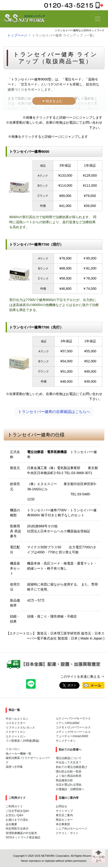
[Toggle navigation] (97, 19)
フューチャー (64, 736)
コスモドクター (16, 723)
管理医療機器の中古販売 (21, 833)
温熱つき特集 (14, 766)
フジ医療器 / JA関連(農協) (22, 740)
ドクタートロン (16, 732)
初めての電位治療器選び (71, 767)
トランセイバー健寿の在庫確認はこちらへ (54, 412)
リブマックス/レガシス (20, 727)
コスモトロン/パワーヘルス (73, 727)
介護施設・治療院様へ (70, 789)
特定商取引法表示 (17, 828)
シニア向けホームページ (71, 828)
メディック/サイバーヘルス (73, 732)
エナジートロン (16, 736)
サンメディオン (66, 740)
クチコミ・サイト (67, 833)
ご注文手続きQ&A (17, 811)
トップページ (17, 35)
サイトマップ (64, 811)
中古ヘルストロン (17, 718)
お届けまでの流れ (17, 819)
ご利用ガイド (14, 806)
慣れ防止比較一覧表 (68, 771)
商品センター (64, 819)
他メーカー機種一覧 (18, 753)
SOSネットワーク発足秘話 (23, 837)
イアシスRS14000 (68, 723)
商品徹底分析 (64, 780)
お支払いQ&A (14, 815)
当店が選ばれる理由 (68, 784)
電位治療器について (68, 758)
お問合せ (61, 806)
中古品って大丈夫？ (68, 762)
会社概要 (11, 824)
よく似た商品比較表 (68, 775)
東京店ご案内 (64, 815)
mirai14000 (81, 736)
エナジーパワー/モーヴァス (73, 718)
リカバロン (13, 749)
